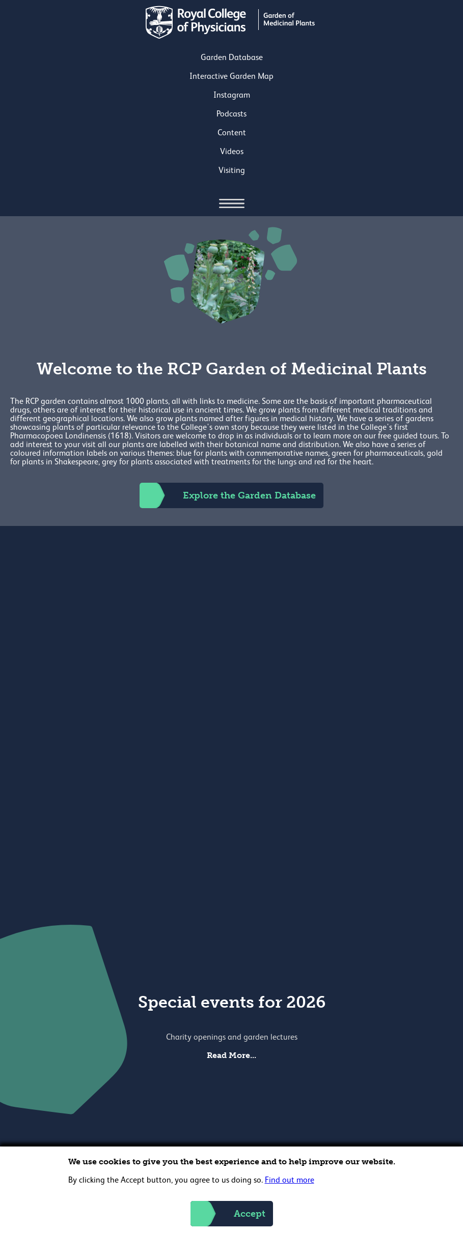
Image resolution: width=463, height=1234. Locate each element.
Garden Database (232, 58)
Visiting (232, 171)
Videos (231, 152)
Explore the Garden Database (228, 495)
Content (231, 133)
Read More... (231, 1055)
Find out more (289, 1181)
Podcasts (231, 114)
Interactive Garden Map (231, 77)
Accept (227, 1213)
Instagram (231, 96)
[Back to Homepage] (231, 37)
